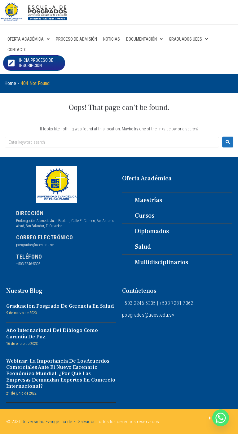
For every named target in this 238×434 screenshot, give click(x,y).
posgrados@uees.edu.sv (35, 245)
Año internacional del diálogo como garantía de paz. (52, 333)
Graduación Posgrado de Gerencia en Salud (60, 306)
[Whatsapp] (220, 417)
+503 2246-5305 (28, 264)
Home (10, 83)
